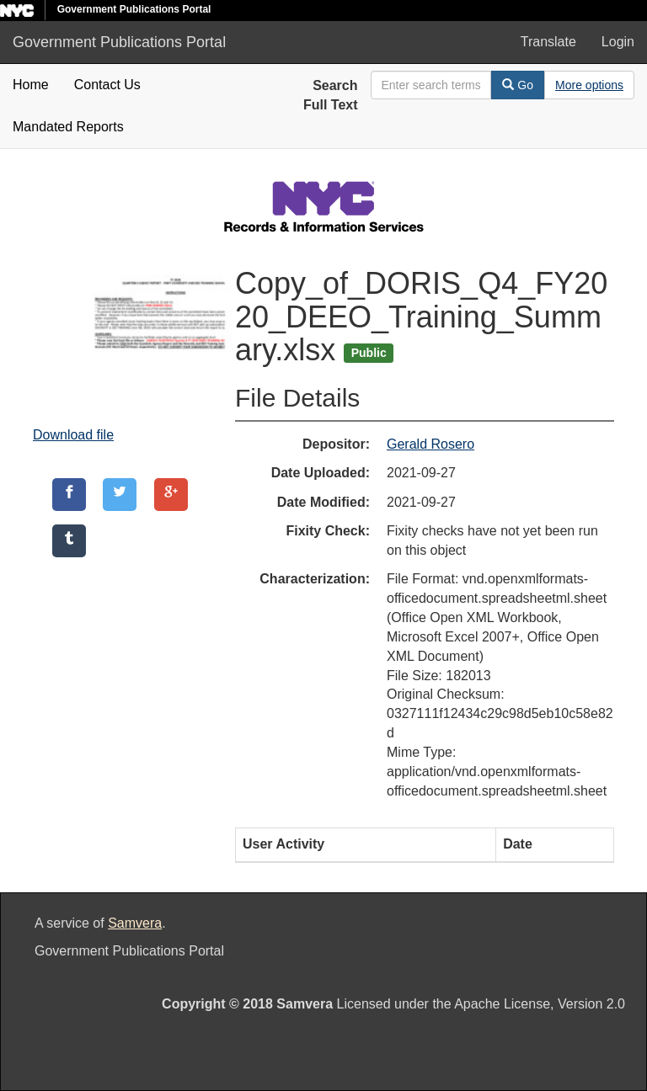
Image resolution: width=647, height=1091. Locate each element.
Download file (73, 435)
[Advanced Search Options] (589, 85)
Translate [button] (548, 42)
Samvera (135, 923)
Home (31, 84)
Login (618, 42)
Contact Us (107, 84)
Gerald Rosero (430, 444)
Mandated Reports (68, 127)
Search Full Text (330, 95)
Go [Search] (517, 85)
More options (589, 85)
